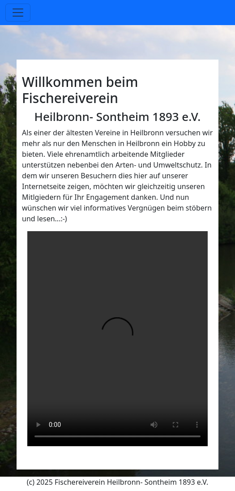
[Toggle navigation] (17, 13)
